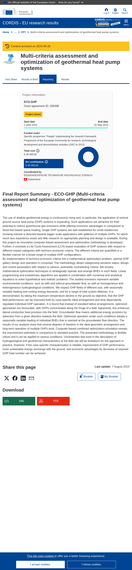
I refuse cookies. (91, 564)
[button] (115, 11)
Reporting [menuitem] (48, 79)
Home (6, 32)
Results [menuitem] (65, 79)
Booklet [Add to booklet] (86, 376)
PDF (56, 401)
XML (22, 401)
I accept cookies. (40, 564)
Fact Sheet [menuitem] (11, 79)
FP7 (23, 32)
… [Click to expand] (15, 32)
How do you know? (71, 2)
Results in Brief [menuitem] (29, 79)
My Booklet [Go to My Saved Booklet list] (109, 376)
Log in (106, 11)
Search (125, 11)
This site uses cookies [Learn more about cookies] (40, 556)
